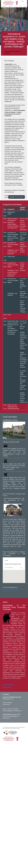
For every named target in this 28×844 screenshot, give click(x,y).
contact (16, 6)
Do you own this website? (9, 567)
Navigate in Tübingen (19, 589)
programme (10, 6)
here (18, 137)
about (25, 6)
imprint (22, 1)
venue (21, 6)
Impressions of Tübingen (10, 591)
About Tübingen (7, 589)
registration (4, 6)
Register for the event (16, 197)
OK (21, 567)
